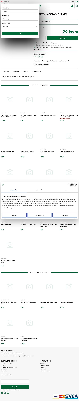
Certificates (4, 369)
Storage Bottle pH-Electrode (48, 302)
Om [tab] (65, 190)
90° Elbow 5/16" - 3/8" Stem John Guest (68, 225)
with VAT (74, 2)
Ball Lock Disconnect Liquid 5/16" (28, 116)
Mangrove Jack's (5, 300)
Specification (16, 71)
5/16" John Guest (6, 224)
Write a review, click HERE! (41, 64)
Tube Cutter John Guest (47, 151)
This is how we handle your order (9, 367)
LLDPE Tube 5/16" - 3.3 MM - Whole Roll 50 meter (9, 116)
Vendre (18, 389)
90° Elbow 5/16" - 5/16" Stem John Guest (48, 225)
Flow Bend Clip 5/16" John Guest (8, 261)
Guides (42, 367)
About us (42, 363)
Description (6, 71)
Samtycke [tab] (13, 190)
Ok (20, 33)
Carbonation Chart (45, 371)
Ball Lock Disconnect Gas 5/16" (49, 115)
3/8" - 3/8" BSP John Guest (28, 302)
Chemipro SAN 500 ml (66, 302)
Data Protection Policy (6, 375)
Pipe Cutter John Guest (67, 151)
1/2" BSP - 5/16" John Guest (29, 224)
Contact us (3, 371)
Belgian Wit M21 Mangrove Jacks (8, 303)
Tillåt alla (65, 215)
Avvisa (14, 215)
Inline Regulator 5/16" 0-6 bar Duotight (9, 339)
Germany (5, 2)
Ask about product (36, 71)
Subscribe (15, 387)
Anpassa (40, 215)
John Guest (3, 113)
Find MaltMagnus (44, 365)
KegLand (23, 113)
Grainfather (23, 336)
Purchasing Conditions (6, 363)
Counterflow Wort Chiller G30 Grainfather (29, 339)
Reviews (26, 71)
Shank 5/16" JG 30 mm (7, 151)
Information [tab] (39, 190)
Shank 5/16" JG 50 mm (27, 151)
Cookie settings (5, 373)
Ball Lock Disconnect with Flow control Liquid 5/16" (69, 116)
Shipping (3, 365)
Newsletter (43, 369)
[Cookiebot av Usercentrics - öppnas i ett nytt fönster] (69, 185)
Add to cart (62, 38)
